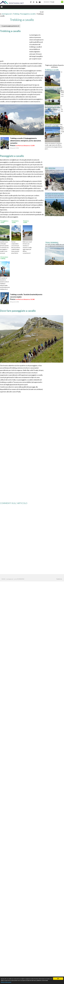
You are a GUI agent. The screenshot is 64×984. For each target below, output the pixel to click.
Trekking (16, 14)
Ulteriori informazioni (6, 982)
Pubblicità (59, 579)
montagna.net (7, 14)
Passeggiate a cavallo (27, 14)
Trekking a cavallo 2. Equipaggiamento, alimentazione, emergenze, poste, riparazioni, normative (25, 140)
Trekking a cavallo (10, 31)
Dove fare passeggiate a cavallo (18, 310)
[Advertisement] (14, 46)
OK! (58, 978)
